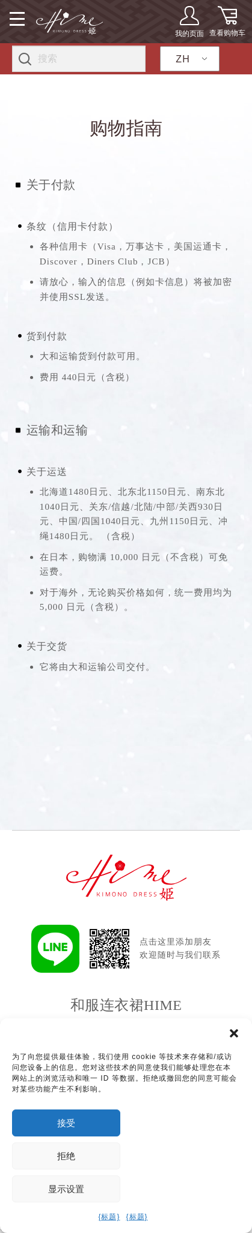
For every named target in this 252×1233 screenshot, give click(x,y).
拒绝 (66, 1156)
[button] (234, 1033)
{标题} (109, 1217)
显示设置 (66, 1189)
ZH (182, 59)
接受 (66, 1123)
